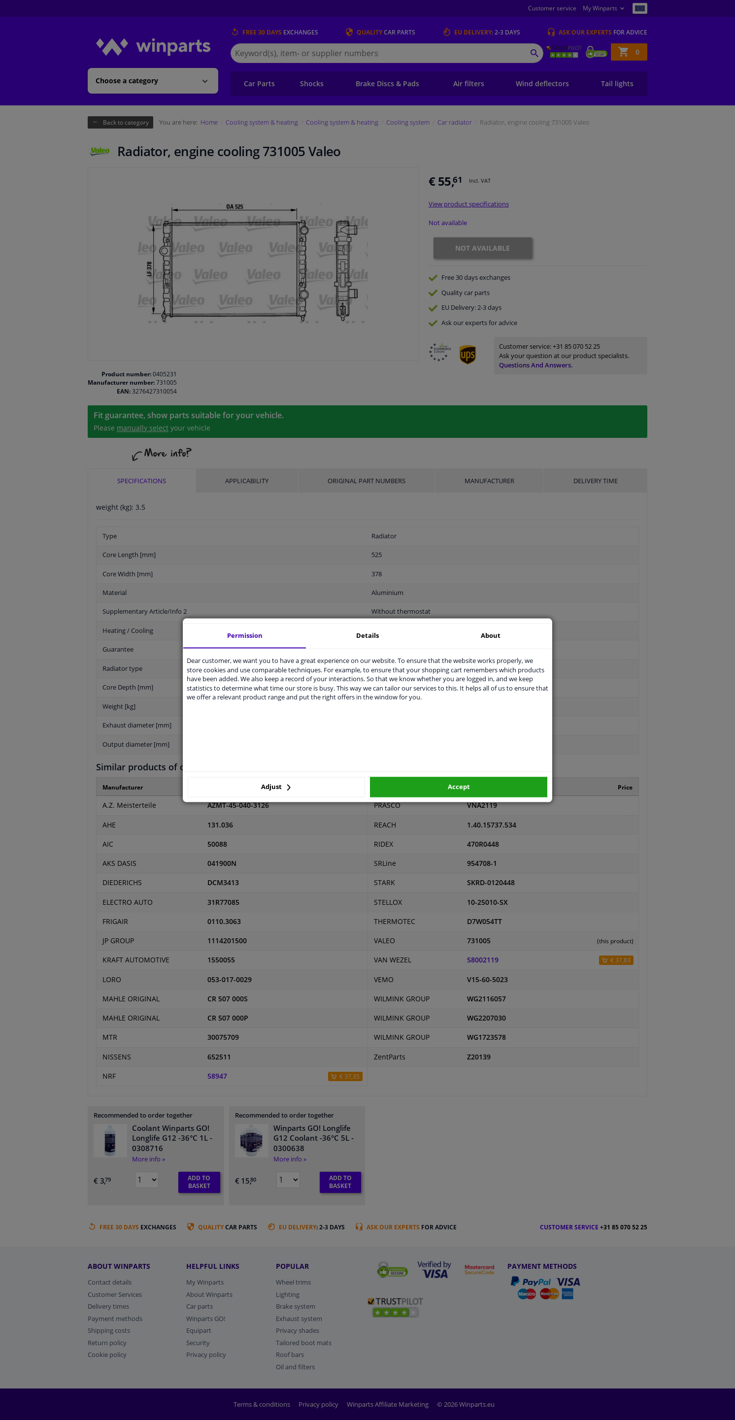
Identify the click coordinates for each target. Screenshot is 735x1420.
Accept (459, 787)
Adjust (276, 787)
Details (367, 635)
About (491, 635)
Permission (245, 635)
